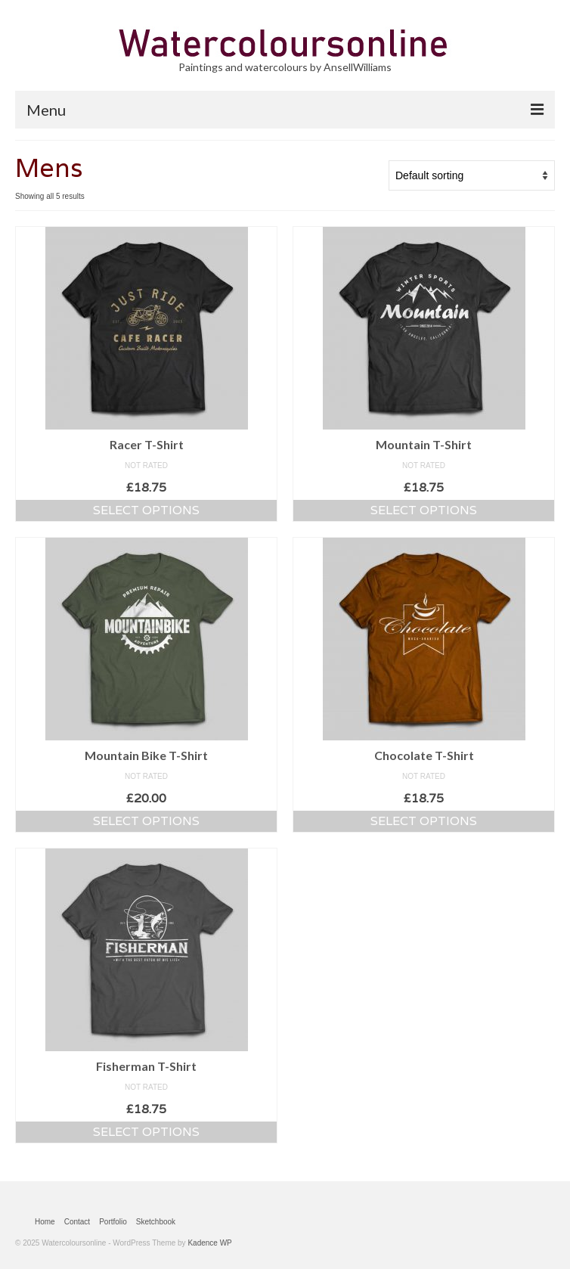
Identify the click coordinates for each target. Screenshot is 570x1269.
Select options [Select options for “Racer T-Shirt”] (146, 510)
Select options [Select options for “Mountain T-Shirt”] (423, 510)
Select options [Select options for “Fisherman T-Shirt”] (146, 1132)
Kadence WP (209, 1243)
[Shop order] (472, 175)
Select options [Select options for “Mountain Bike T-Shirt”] (146, 821)
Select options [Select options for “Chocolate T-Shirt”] (423, 821)
